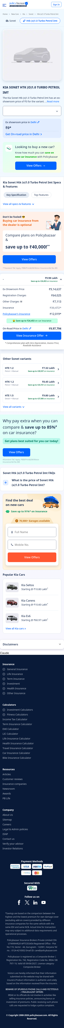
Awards (7, 793)
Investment (13, 683)
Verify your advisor (13, 843)
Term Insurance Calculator (17, 724)
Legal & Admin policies (15, 829)
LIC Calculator (10, 733)
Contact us (9, 838)
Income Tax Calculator (15, 719)
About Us (8, 814)
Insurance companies (15, 784)
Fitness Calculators (17, 714)
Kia (24, 14)
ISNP (5, 834)
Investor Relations (13, 848)
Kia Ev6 (26, 616)
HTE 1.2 (9, 368)
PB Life (6, 798)
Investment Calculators (20, 709)
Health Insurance (16, 688)
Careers (7, 824)
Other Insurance (16, 693)
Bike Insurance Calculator (17, 757)
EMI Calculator (11, 729)
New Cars (15, 14)
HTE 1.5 (9, 395)
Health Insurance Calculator (18, 743)
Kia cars (19, 628)
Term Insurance (16, 678)
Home (5, 14)
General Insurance (17, 669)
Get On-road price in (22, 134)
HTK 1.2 (9, 381)
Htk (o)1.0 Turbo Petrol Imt (40, 20)
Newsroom (9, 788)
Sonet (31, 14)
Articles (7, 774)
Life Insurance (15, 674)
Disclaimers (10, 644)
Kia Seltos (27, 585)
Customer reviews (13, 779)
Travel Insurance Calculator (18, 748)
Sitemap (7, 819)
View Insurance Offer (30, 335)
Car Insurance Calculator (16, 753)
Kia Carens (28, 600)
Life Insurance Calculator (16, 738)
